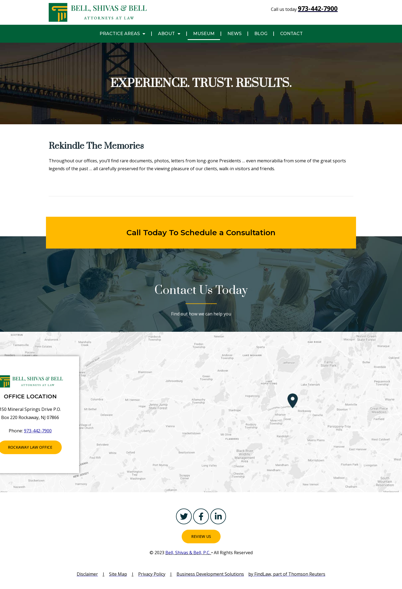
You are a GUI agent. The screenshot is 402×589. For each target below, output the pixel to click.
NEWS (234, 33)
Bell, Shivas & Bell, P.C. (188, 553)
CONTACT (291, 33)
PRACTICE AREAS (122, 34)
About (169, 34)
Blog (260, 33)
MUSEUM (204, 33)
